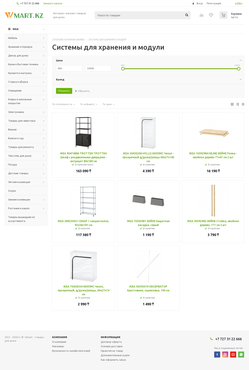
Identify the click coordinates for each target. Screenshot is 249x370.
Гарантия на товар (112, 350)
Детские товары (18, 173)
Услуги (12, 190)
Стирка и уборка (18, 81)
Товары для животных (22, 120)
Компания (59, 337)
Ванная (12, 129)
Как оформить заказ (113, 359)
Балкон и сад (16, 138)
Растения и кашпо (19, 208)
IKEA (15, 29)
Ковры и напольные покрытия (20, 101)
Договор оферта (111, 341)
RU (240, 3)
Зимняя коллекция (19, 199)
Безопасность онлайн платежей (71, 350)
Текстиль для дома (19, 155)
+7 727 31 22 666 (29, 3)
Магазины (58, 346)
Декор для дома (18, 55)
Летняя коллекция (19, 182)
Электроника (16, 112)
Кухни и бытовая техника (23, 64)
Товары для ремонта (21, 147)
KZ (236, 3)
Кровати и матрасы (20, 73)
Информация (110, 337)
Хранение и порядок (20, 46)
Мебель (12, 38)
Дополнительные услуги (115, 355)
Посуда (12, 164)
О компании (59, 341)
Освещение (15, 90)
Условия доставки (112, 346)
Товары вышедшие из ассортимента (21, 219)
